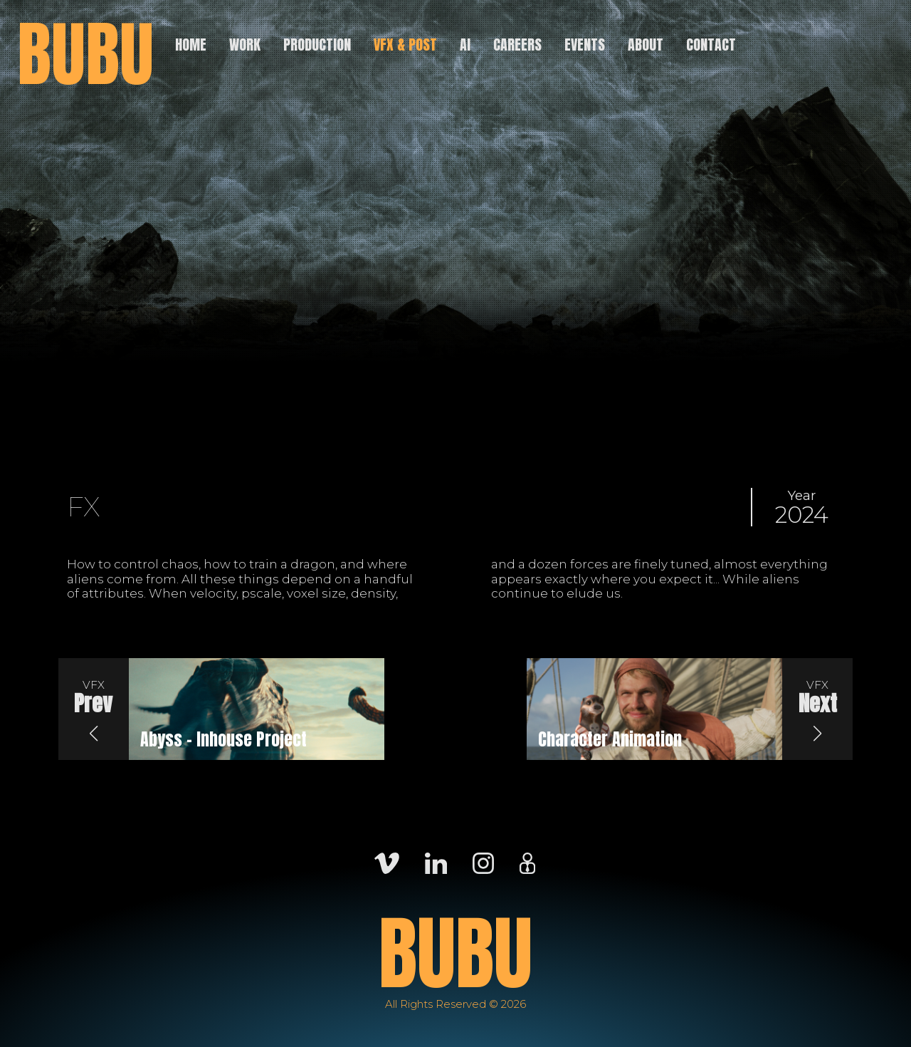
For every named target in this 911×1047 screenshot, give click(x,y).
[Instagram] (483, 862)
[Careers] (527, 862)
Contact (711, 44)
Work (244, 44)
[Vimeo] (386, 862)
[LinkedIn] (436, 862)
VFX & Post (405, 44)
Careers (517, 44)
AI (465, 44)
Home (190, 44)
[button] (93, 709)
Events (584, 44)
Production (317, 44)
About (645, 44)
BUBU (85, 54)
